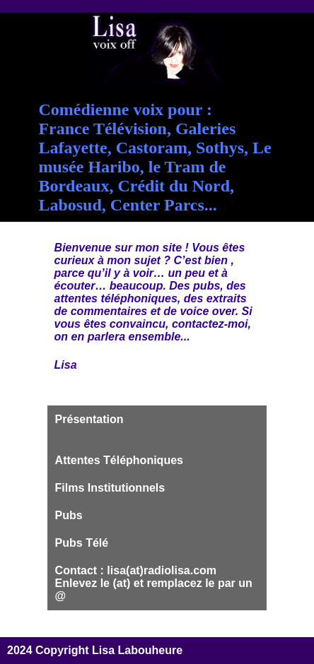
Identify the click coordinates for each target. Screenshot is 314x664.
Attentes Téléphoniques (119, 460)
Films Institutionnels (110, 488)
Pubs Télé (82, 543)
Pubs (69, 515)
